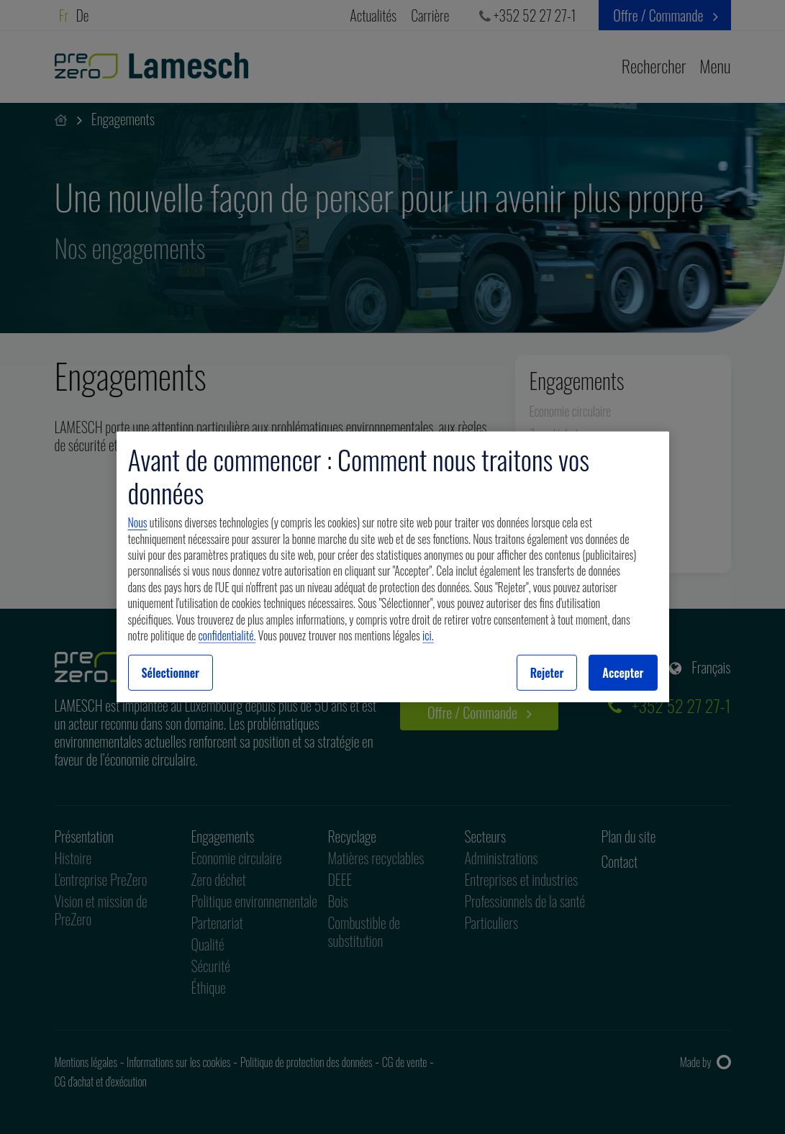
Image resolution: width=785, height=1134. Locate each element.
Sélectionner (171, 672)
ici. (428, 635)
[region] (393, 567)
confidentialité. (227, 635)
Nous (138, 522)
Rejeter (547, 672)
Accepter (622, 672)
